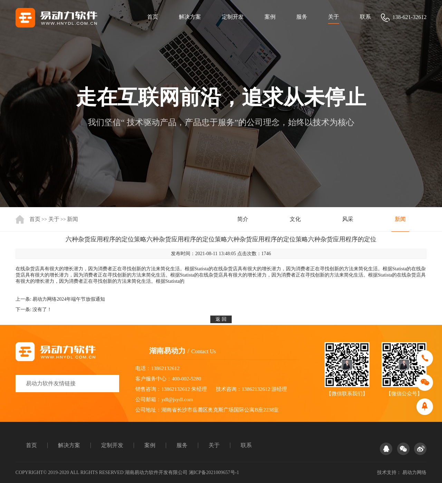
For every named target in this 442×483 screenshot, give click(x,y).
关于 (333, 17)
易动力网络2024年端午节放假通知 (68, 299)
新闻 (72, 219)
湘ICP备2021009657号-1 (214, 472)
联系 (365, 17)
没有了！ (42, 309)
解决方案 (190, 17)
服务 (301, 17)
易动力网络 (414, 472)
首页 (152, 17)
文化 (295, 219)
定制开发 (233, 17)
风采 (347, 219)
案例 (270, 17)
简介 (242, 219)
